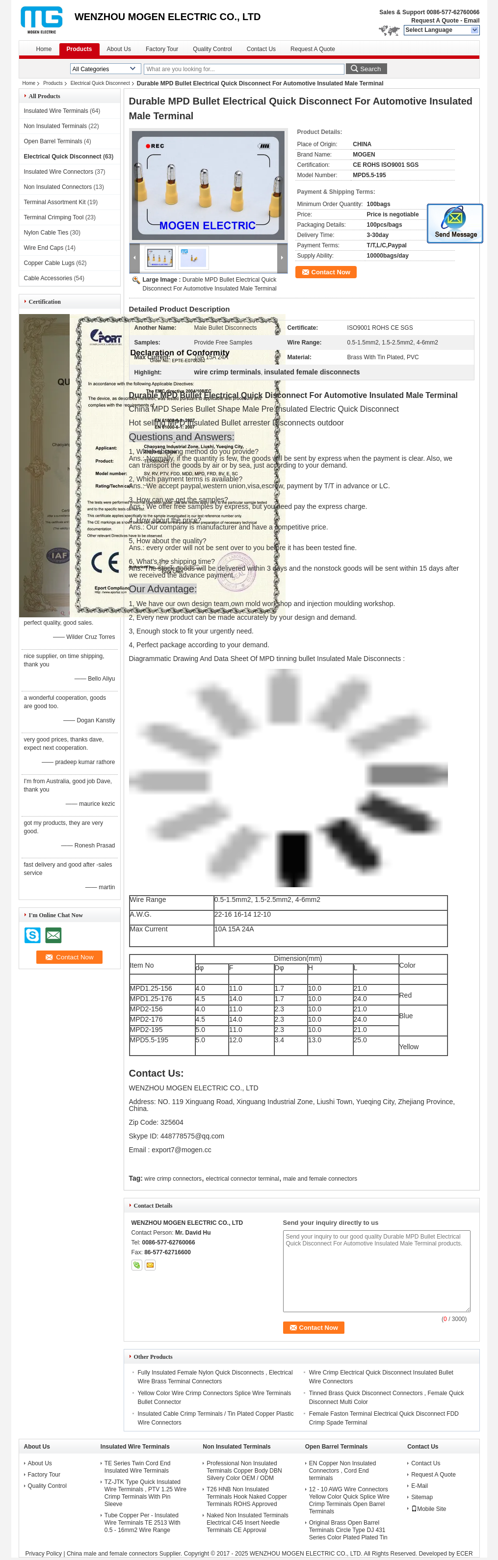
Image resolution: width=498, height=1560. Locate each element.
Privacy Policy (43, 1553)
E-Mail (419, 1485)
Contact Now (331, 272)
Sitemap (422, 1497)
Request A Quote (434, 20)
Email (471, 20)
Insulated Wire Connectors (58, 171)
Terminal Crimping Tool (54, 217)
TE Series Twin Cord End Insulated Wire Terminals (138, 1467)
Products (79, 49)
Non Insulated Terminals (55, 126)
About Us (119, 49)
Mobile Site (428, 1509)
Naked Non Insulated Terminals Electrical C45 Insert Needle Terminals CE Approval (247, 1523)
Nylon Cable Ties (46, 232)
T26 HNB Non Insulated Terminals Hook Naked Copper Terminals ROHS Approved (247, 1496)
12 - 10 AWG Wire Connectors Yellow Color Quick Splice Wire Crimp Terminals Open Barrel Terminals (349, 1500)
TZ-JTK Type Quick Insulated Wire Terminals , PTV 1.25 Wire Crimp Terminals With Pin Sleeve (145, 1493)
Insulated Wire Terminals (56, 110)
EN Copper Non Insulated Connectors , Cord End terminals (342, 1470)
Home (44, 49)
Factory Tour (162, 49)
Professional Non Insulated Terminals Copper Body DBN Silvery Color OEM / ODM (244, 1470)
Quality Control (212, 49)
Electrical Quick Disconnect (100, 83)
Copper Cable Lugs (49, 263)
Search (370, 69)
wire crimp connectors (173, 1178)
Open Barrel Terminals (53, 141)
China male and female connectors (112, 1553)
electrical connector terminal (242, 1178)
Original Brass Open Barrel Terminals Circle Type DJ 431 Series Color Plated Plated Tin (348, 1530)
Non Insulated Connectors (58, 187)
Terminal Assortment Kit (55, 202)
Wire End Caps (44, 247)
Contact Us (261, 49)
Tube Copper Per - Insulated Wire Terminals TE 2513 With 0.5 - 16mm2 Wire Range (143, 1523)
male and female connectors (320, 1178)
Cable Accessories (48, 278)
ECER (464, 1553)
